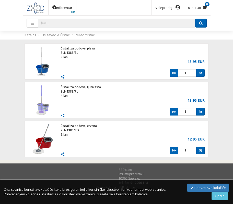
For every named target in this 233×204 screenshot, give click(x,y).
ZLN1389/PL (69, 91)
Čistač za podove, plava (78, 48)
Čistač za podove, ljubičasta (81, 87)
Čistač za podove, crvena (79, 126)
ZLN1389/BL (69, 52)
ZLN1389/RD (70, 130)
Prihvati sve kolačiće (208, 187)
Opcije (220, 196)
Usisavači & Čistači (56, 35)
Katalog (30, 35)
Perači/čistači (85, 35)
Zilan (64, 57)
